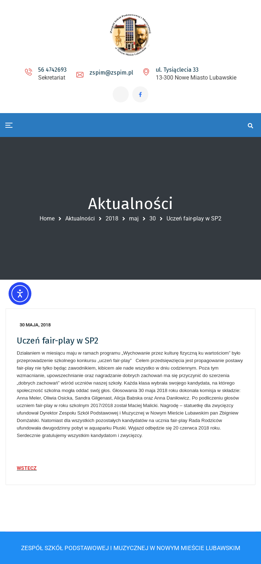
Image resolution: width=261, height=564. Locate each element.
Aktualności (80, 218)
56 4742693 (52, 69)
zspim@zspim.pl (111, 72)
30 (152, 218)
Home (47, 218)
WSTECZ (27, 468)
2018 (112, 218)
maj (134, 218)
